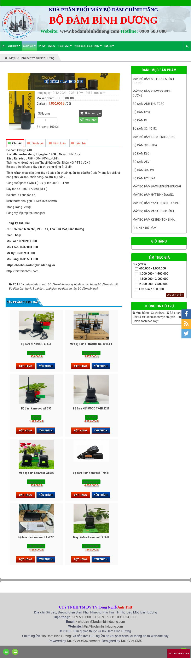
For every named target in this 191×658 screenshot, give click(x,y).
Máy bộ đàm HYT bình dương (153, 194)
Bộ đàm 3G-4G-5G (145, 128)
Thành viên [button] (65, 48)
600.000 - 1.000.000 (149, 269)
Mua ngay (88, 119)
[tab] (14, 143)
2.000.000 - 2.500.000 (150, 284)
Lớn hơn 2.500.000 (148, 289)
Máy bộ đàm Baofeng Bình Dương (157, 186)
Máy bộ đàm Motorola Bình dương (153, 81)
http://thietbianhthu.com (22, 271)
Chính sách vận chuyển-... (160, 317)
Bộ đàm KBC (141, 153)
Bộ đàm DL (140, 120)
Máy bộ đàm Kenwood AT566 (36, 472)
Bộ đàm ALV (141, 161)
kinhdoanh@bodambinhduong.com (100, 622)
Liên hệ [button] (109, 48)
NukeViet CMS (131, 641)
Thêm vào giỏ (90, 113)
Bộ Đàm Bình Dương (56, 636)
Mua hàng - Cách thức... (149, 312)
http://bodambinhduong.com (102, 626)
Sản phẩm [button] (29, 48)
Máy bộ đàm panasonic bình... (154, 211)
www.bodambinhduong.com (90, 31)
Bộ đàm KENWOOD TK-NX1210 (91, 408)
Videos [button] (51, 46)
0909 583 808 (153, 31)
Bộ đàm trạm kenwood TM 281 (36, 537)
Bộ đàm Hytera (144, 178)
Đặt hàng (25, 366)
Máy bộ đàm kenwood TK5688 (91, 537)
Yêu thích (46, 366)
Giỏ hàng (159, 241)
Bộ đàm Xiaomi (143, 170)
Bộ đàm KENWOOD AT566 (36, 344)
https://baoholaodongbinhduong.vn (30, 265)
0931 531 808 (127, 617)
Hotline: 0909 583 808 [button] (179, 653)
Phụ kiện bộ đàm (144, 227)
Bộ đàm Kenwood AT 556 (36, 408)
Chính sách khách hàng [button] (88, 48)
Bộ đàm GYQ (141, 112)
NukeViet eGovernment (83, 641)
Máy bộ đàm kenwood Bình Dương (152, 93)
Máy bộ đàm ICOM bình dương (154, 137)
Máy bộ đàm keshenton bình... (154, 219)
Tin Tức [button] (41, 46)
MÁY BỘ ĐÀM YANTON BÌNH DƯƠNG (156, 203)
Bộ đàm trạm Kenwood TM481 (91, 472)
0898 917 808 (104, 617)
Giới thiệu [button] (14, 48)
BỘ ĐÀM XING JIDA (145, 145)
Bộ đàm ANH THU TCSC (148, 103)
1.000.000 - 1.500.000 (150, 274)
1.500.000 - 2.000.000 (150, 279)
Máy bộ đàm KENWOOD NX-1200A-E (91, 344)
